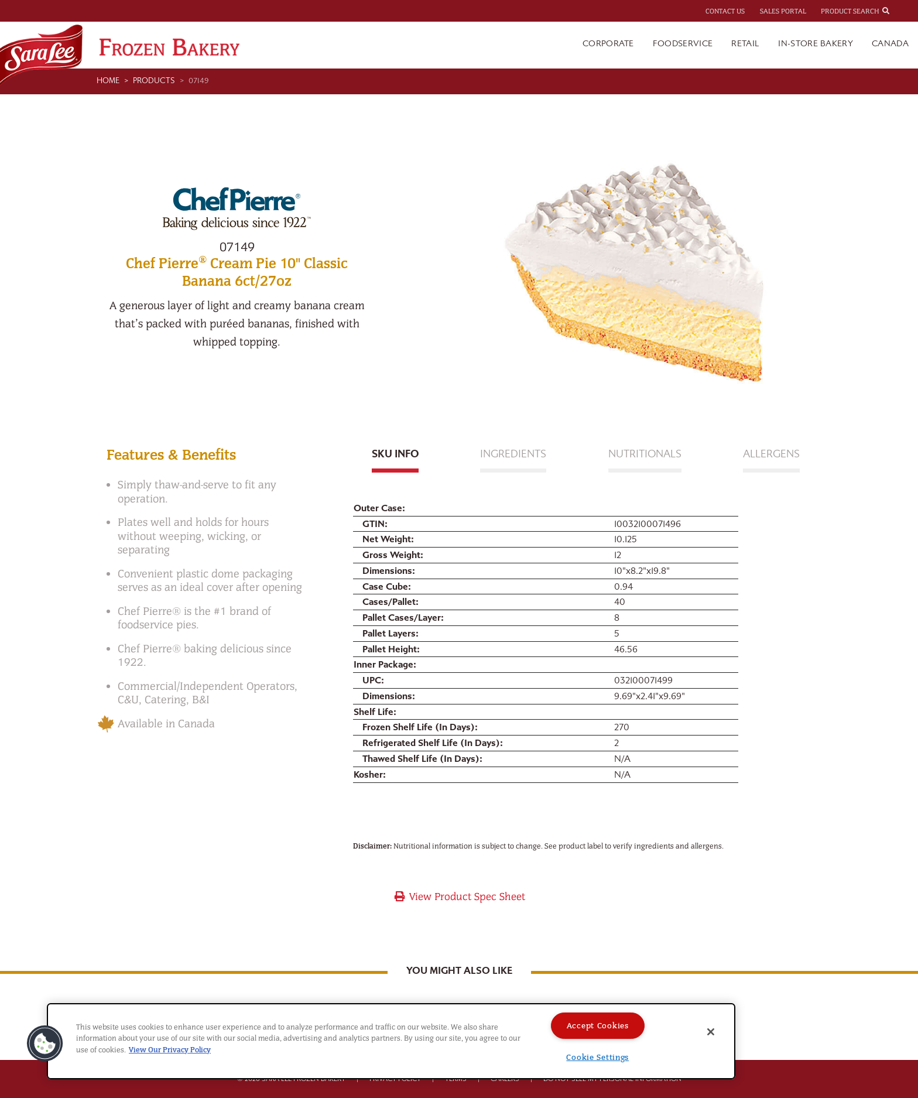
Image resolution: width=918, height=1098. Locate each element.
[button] (45, 1043)
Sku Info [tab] (395, 454)
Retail (745, 44)
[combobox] (896, 10)
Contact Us (725, 11)
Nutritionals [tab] (644, 454)
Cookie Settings (597, 1057)
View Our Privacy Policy (170, 1049)
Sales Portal (783, 11)
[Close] (711, 1032)
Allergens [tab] (771, 454)
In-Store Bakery (815, 44)
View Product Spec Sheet (459, 897)
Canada (890, 44)
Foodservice (683, 44)
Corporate (608, 44)
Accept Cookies (598, 1026)
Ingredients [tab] (513, 454)
